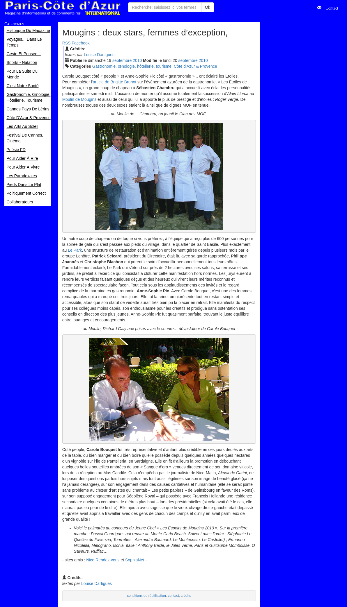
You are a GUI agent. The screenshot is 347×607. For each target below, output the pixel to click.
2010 (137, 60)
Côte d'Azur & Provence (195, 66)
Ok (207, 7)
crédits (186, 596)
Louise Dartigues (99, 54)
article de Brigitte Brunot (114, 82)
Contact (329, 7)
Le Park (75, 250)
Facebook (80, 43)
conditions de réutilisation (146, 596)
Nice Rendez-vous (102, 560)
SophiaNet (134, 560)
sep (122, 60)
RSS (66, 43)
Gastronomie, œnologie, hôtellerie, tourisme (131, 66)
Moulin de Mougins (79, 99)
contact (173, 596)
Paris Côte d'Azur (62, 8)
